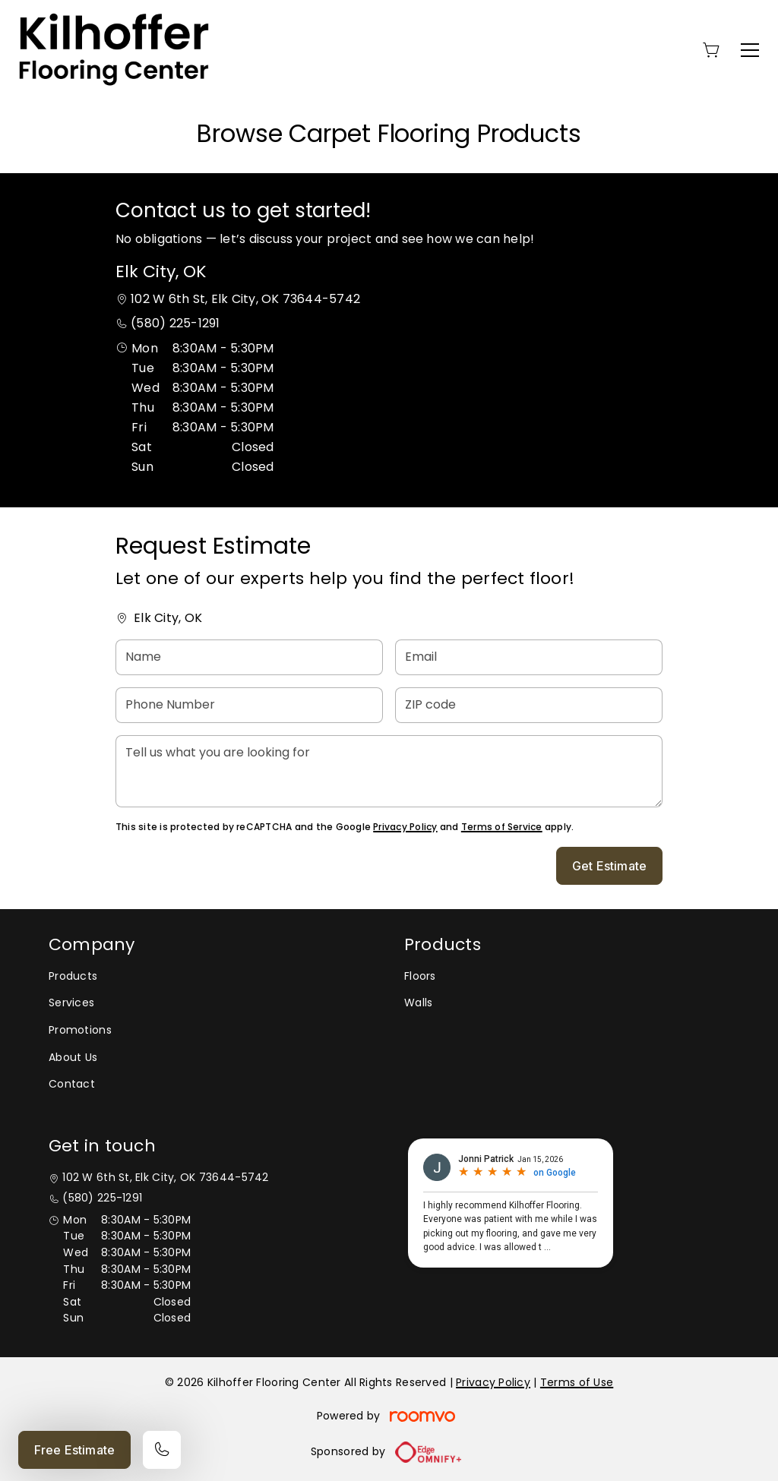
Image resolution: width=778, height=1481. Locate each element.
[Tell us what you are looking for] (389, 771)
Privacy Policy (405, 826)
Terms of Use (576, 1382)
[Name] (249, 657)
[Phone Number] (249, 705)
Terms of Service (501, 826)
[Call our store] (162, 1450)
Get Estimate (609, 865)
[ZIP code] (529, 705)
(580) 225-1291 (175, 323)
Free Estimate (74, 1449)
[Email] (529, 657)
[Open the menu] (750, 50)
